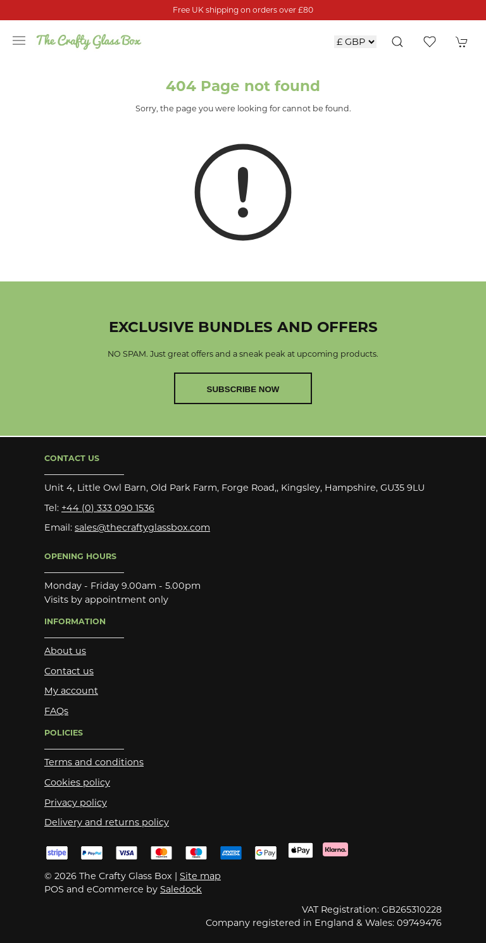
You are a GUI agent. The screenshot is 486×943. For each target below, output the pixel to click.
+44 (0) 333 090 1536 (107, 508)
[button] (19, 40)
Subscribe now (243, 389)
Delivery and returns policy (106, 822)
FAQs (56, 711)
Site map (200, 876)
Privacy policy (75, 802)
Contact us (69, 671)
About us (65, 650)
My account (71, 690)
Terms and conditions (94, 762)
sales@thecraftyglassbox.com (142, 527)
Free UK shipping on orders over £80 (243, 10)
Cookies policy (77, 782)
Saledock (181, 889)
